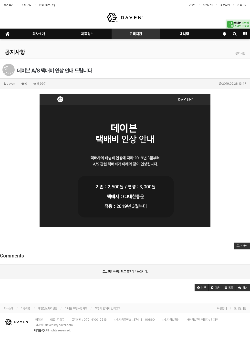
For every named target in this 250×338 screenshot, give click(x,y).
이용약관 (26, 308)
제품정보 (87, 34)
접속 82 (241, 5)
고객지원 (135, 34)
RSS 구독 (26, 5)
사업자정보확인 (170, 319)
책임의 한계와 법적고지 (108, 308)
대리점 (184, 34)
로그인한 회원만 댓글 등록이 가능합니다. (125, 271)
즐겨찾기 (8, 5)
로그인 (192, 5)
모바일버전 (240, 308)
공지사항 (15, 52)
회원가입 (208, 5)
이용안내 (222, 308)
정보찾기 (225, 5)
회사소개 (38, 34)
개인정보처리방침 (47, 308)
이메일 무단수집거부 (76, 308)
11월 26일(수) (47, 5)
